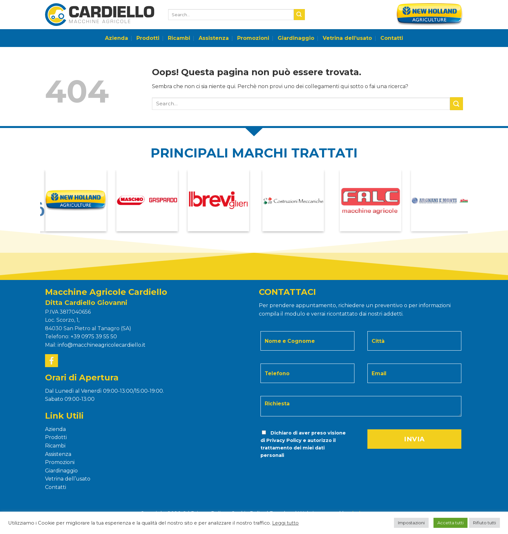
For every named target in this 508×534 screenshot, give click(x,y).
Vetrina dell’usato (347, 38)
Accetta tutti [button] (450, 522)
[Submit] (299, 14)
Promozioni (253, 38)
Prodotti (147, 38)
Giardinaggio (296, 38)
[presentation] (303, 472)
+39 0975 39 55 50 (94, 336)
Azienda (116, 38)
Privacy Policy (284, 440)
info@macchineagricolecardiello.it (101, 345)
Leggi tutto (285, 523)
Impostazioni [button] (411, 522)
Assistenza (214, 38)
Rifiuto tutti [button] (484, 522)
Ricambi (179, 38)
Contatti (391, 38)
